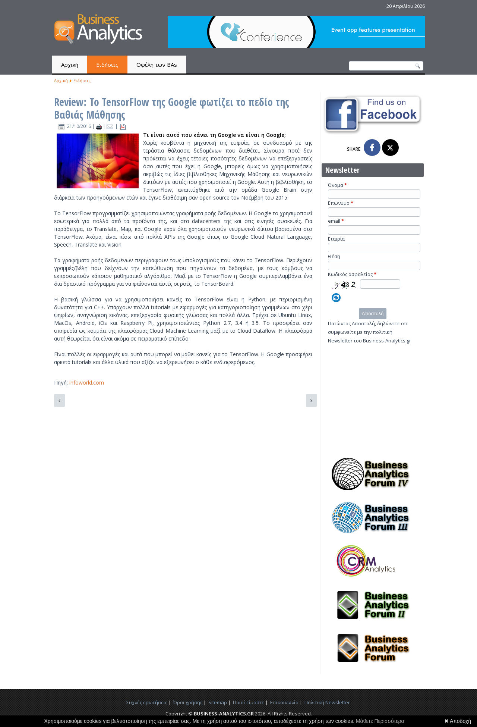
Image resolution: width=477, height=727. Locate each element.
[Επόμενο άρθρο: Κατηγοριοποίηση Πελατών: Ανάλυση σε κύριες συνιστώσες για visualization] (311, 400)
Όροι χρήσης (187, 702)
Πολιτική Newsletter (327, 702)
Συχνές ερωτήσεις (146, 702)
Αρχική (69, 64)
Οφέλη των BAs (156, 64)
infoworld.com (86, 382)
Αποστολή (372, 313)
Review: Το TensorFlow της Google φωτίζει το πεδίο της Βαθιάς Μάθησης (171, 108)
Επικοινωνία (284, 702)
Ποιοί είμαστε (248, 702)
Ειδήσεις (107, 64)
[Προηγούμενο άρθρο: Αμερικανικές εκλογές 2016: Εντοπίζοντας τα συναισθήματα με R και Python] (59, 400)
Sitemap (217, 702)
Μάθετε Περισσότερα (380, 721)
